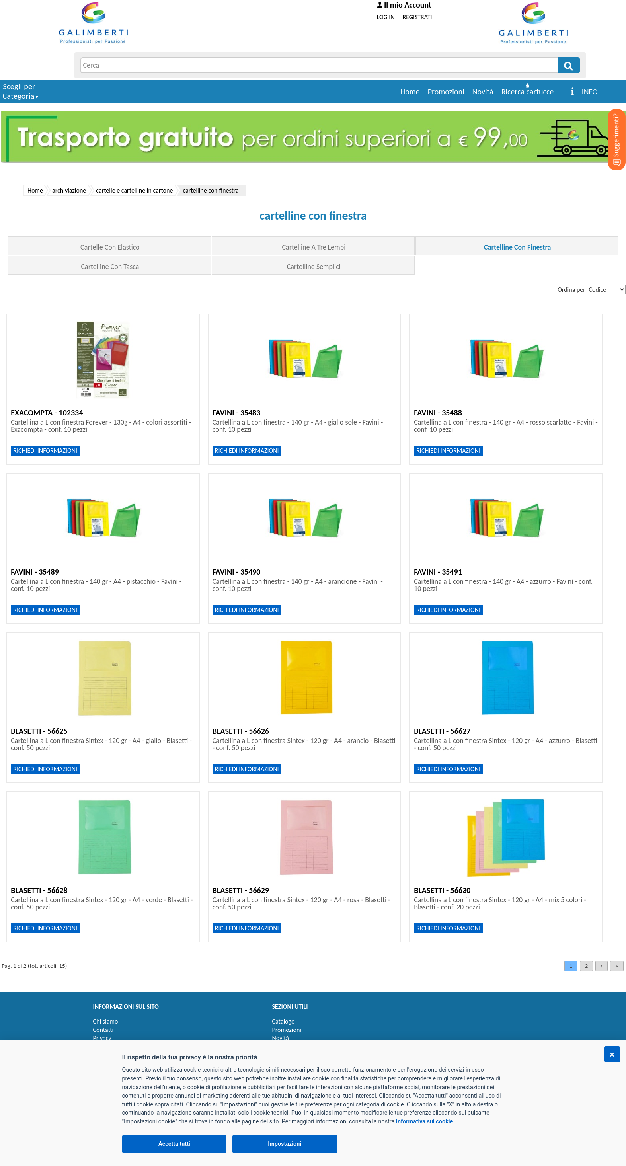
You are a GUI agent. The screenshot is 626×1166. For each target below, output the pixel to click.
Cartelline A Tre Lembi (313, 247)
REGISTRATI (417, 17)
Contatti (103, 1029)
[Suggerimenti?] (610, 127)
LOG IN (386, 17)
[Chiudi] (612, 1054)
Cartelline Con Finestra (517, 247)
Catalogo (283, 1021)
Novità (482, 91)
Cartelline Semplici (314, 266)
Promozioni (446, 91)
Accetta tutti (174, 1144)
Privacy (102, 1038)
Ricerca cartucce (527, 91)
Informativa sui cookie (424, 1121)
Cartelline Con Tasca (110, 266)
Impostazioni (284, 1144)
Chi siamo (105, 1021)
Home (410, 91)
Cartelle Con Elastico (110, 247)
